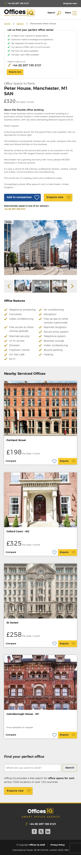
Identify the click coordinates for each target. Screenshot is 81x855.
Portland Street (16, 440)
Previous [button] (9, 286)
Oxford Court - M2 (17, 531)
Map (9, 222)
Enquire (67, 461)
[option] (40, 247)
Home (7, 24)
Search (20, 24)
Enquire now (19, 790)
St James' (12, 622)
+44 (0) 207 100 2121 (15, 209)
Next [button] (72, 286)
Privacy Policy (57, 845)
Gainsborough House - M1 (22, 714)
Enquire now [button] (15, 72)
